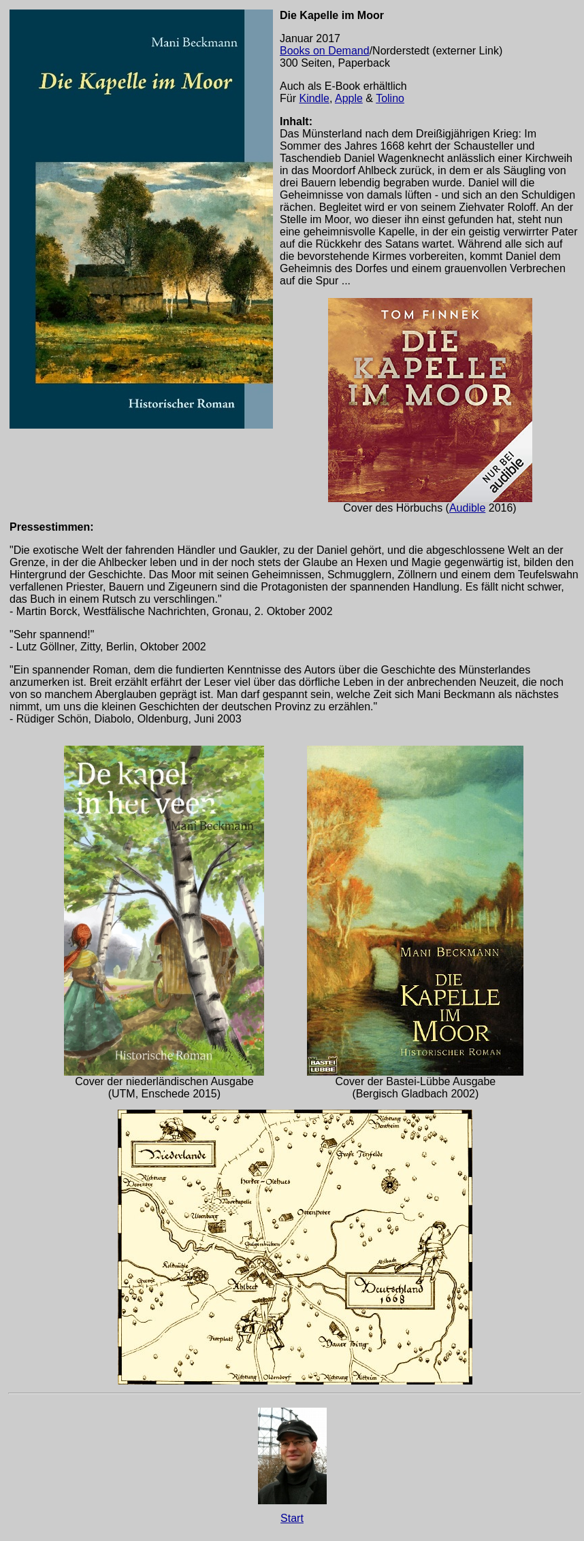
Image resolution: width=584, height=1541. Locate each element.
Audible (467, 508)
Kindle (314, 98)
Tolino (390, 98)
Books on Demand (325, 50)
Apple (349, 98)
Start (292, 1518)
